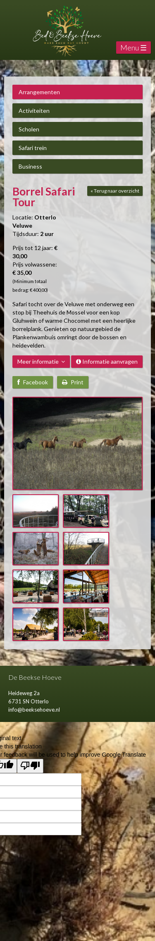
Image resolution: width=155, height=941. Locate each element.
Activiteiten (34, 110)
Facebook (32, 382)
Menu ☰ (133, 47)
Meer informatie (41, 361)
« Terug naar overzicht (115, 191)
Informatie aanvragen (107, 361)
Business (30, 166)
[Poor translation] (30, 766)
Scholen (29, 129)
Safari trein (33, 147)
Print (72, 382)
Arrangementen (39, 91)
